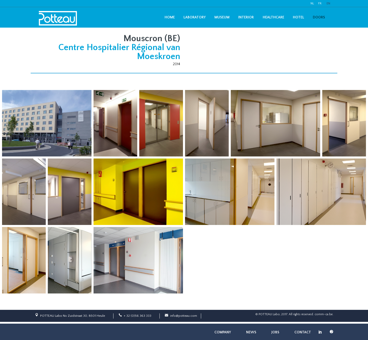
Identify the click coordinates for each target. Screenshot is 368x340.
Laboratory (194, 17)
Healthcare (273, 17)
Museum (221, 17)
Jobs (275, 332)
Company (222, 332)
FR (319, 3)
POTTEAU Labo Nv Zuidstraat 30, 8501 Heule (72, 316)
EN (328, 3)
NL (312, 3)
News (251, 332)
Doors (319, 17)
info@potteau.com (183, 316)
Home (170, 17)
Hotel (298, 17)
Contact (302, 332)
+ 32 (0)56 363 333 (137, 316)
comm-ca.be (324, 314)
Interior (246, 17)
